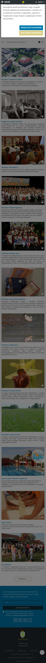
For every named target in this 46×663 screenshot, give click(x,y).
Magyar (40, 2)
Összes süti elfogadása (31, 28)
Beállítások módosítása (31, 33)
